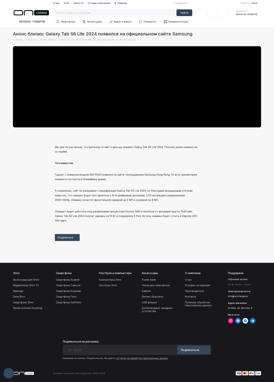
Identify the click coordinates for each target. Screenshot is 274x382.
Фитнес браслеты (152, 296)
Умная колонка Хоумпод (27, 307)
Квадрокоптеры (176, 21)
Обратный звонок (238, 279)
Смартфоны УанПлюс (68, 302)
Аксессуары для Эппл (26, 279)
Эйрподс (18, 291)
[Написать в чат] (8, 373)
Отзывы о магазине (99, 3)
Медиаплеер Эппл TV (26, 285)
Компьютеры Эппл (110, 279)
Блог (66, 3)
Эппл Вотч (19, 296)
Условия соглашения (197, 285)
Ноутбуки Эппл (108, 285)
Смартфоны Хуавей (67, 279)
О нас (56, 3)
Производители (194, 291)
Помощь (121, 3)
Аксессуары (92, 21)
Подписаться (194, 350)
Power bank (149, 279)
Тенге (250, 3)
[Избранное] (222, 13)
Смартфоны (65, 21)
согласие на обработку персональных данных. (142, 358)
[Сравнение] (212, 13)
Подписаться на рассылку (81, 341)
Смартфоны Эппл (23, 302)
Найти (184, 12)
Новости (78, 3)
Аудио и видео (120, 21)
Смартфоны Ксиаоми (68, 291)
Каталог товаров (30, 21)
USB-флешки (149, 302)
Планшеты (147, 21)
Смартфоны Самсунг (68, 285)
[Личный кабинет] (203, 13)
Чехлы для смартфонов (156, 285)
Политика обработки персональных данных (198, 304)
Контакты (190, 296)
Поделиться (67, 237)
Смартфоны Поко (66, 296)
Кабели (146, 291)
